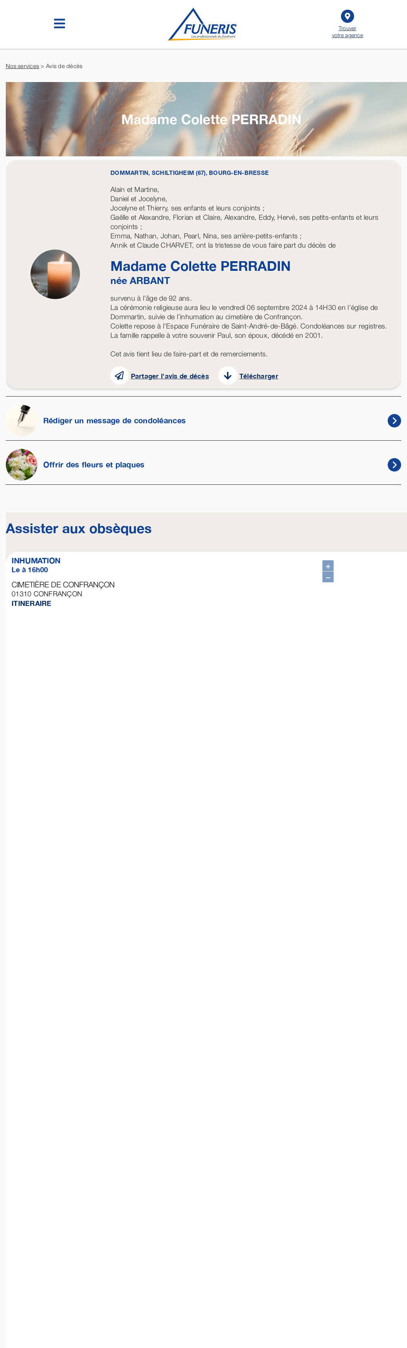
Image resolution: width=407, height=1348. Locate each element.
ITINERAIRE (32, 603)
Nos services (22, 65)
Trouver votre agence (347, 23)
